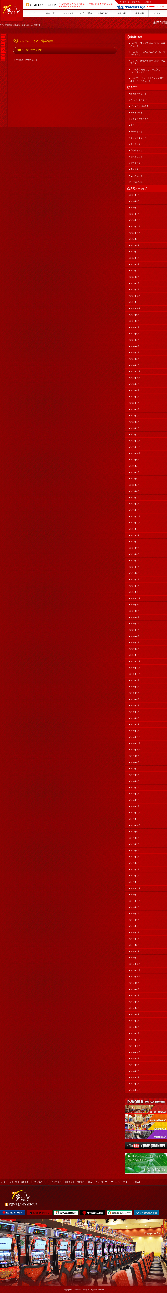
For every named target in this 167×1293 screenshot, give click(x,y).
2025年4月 (134, 270)
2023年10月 (135, 378)
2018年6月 (134, 775)
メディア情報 (136, 112)
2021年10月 (135, 529)
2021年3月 (134, 573)
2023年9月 (134, 384)
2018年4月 (134, 787)
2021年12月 (135, 516)
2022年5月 (134, 485)
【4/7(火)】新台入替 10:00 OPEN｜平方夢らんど (147, 62)
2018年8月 (134, 762)
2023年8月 (134, 390)
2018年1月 (134, 806)
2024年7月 (134, 327)
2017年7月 (134, 844)
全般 (132, 125)
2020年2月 (134, 649)
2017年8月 (134, 838)
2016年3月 (134, 945)
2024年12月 (135, 296)
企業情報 (80, 1182)
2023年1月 (134, 434)
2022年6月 (134, 478)
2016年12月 (135, 888)
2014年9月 (134, 1058)
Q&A (90, 1182)
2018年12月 (135, 737)
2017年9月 (134, 831)
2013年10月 (135, 1090)
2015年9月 (134, 983)
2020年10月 (135, 604)
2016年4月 (134, 939)
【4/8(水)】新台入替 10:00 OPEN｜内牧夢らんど (147, 44)
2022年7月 (134, 472)
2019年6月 (134, 699)
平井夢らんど (136, 157)
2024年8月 (134, 321)
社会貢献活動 (136, 182)
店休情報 (16, 25)
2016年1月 (134, 957)
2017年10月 (135, 825)
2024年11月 (135, 302)
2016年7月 (134, 920)
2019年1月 (134, 731)
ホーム (3, 1182)
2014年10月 (135, 1052)
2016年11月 (135, 894)
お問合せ (147, 2)
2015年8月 (134, 989)
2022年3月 (134, 497)
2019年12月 (135, 661)
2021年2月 (134, 579)
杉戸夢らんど (136, 176)
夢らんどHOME (6, 25)
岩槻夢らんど (136, 150)
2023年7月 (134, 397)
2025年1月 (134, 289)
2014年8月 (134, 1065)
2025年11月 (135, 226)
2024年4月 (134, 346)
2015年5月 (134, 1008)
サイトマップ (124, 2)
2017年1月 (134, 882)
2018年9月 (134, 756)
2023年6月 (134, 403)
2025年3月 (134, 277)
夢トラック (135, 144)
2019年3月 (134, 718)
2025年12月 (135, 220)
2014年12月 (135, 1040)
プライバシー (137, 2)
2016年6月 (134, 926)
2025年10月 (135, 233)
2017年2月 (134, 876)
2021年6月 (134, 554)
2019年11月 (135, 668)
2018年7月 (134, 768)
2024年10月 (135, 308)
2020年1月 (134, 655)
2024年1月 (134, 365)
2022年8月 (134, 466)
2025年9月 (134, 239)
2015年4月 (134, 1014)
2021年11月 (135, 523)
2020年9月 (134, 611)
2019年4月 (134, 712)
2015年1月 (134, 1033)
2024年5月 (134, 340)
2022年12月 (135, 441)
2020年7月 (134, 623)
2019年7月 (134, 693)
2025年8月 (134, 245)
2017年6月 (134, 850)
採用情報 (68, 1182)
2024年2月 (134, 359)
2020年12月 (135, 592)
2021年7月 (134, 548)
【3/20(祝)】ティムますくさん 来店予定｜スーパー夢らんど (147, 79)
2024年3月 (134, 352)
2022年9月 (134, 460)
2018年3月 (134, 794)
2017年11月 (135, 819)
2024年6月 (134, 334)
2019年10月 (135, 674)
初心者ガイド (39, 1182)
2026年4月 (134, 195)
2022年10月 (135, 453)
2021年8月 (134, 541)
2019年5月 (134, 705)
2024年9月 (134, 315)
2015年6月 (134, 1002)
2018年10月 (135, 750)
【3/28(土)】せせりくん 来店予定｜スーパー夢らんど (147, 70)
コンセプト (25, 1182)
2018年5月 (134, 781)
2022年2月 (134, 504)
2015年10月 (135, 976)
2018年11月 (135, 743)
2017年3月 (134, 869)
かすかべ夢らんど (138, 93)
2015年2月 (134, 1027)
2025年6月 (134, 258)
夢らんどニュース (138, 138)
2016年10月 (135, 901)
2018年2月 (134, 800)
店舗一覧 (13, 1182)
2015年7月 (134, 995)
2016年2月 (134, 951)
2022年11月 (135, 447)
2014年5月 (134, 1077)
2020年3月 (134, 642)
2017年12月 (135, 813)
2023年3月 (134, 422)
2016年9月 (134, 907)
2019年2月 (134, 724)
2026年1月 (134, 214)
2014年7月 (134, 1071)
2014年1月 (134, 1084)
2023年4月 (134, 415)
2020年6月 (134, 630)
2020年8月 (134, 617)
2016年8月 (134, 913)
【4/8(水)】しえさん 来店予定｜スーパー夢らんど (147, 53)
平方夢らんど (136, 163)
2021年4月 (134, 567)
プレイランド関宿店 (139, 106)
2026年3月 (134, 201)
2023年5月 (134, 409)
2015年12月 (135, 964)
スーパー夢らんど (138, 100)
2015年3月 (134, 1021)
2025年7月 (134, 251)
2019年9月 (134, 680)
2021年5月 (134, 560)
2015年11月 (135, 970)
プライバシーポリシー (120, 1182)
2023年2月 (134, 428)
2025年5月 (134, 264)
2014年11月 (135, 1046)
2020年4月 (134, 636)
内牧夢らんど (136, 131)
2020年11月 (135, 598)
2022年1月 (134, 510)
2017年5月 (134, 857)
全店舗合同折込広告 (139, 119)
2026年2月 (134, 207)
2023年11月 (135, 371)
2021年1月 (134, 586)
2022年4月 (134, 491)
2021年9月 (134, 535)
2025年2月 (134, 283)
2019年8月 (134, 687)
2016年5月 (134, 932)
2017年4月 (134, 863)
